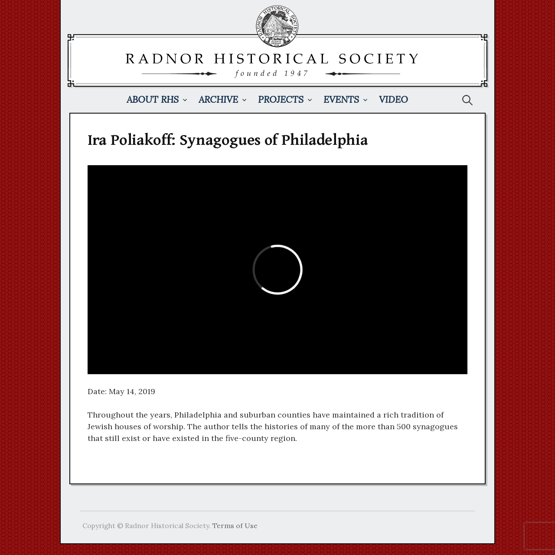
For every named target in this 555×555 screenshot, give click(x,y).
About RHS (153, 99)
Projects (281, 99)
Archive (218, 99)
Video (393, 99)
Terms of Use (235, 525)
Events (341, 99)
